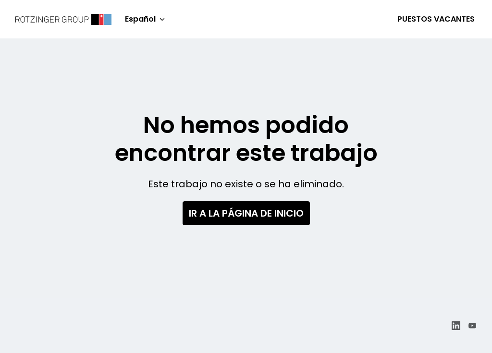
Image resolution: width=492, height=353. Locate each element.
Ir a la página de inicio (246, 213)
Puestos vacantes (436, 18)
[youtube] (472, 325)
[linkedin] (456, 325)
